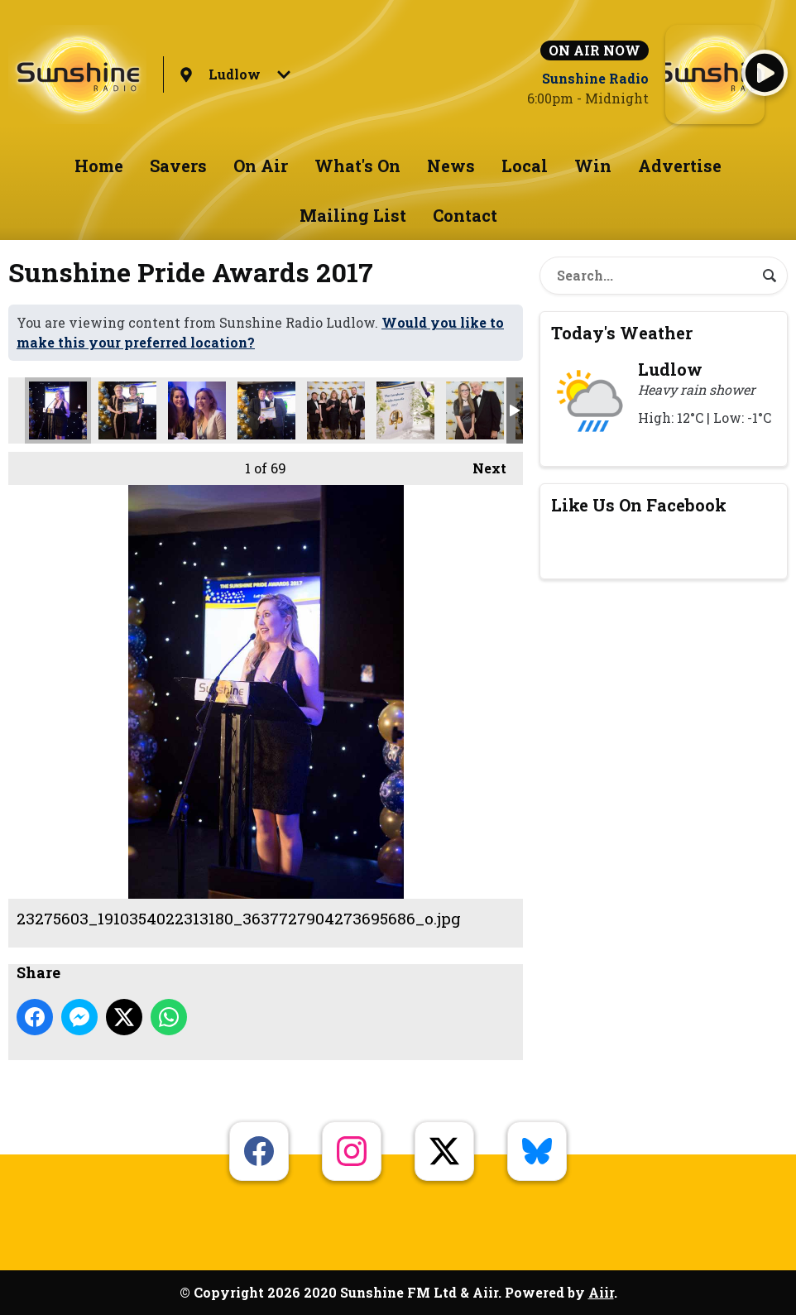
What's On (357, 165)
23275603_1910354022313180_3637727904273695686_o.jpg (58, 410)
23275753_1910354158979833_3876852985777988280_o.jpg (405, 410)
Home (98, 165)
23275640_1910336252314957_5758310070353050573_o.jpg (127, 410)
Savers (178, 165)
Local (524, 165)
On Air (260, 165)
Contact (465, 215)
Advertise (680, 165)
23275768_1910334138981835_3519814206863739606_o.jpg (475, 410)
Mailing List (353, 215)
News (451, 165)
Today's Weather (622, 332)
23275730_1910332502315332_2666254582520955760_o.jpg (336, 410)
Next (481, 464)
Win (592, 165)
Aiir (601, 1292)
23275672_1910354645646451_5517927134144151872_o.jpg (197, 410)
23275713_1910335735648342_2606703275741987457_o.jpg (266, 410)
